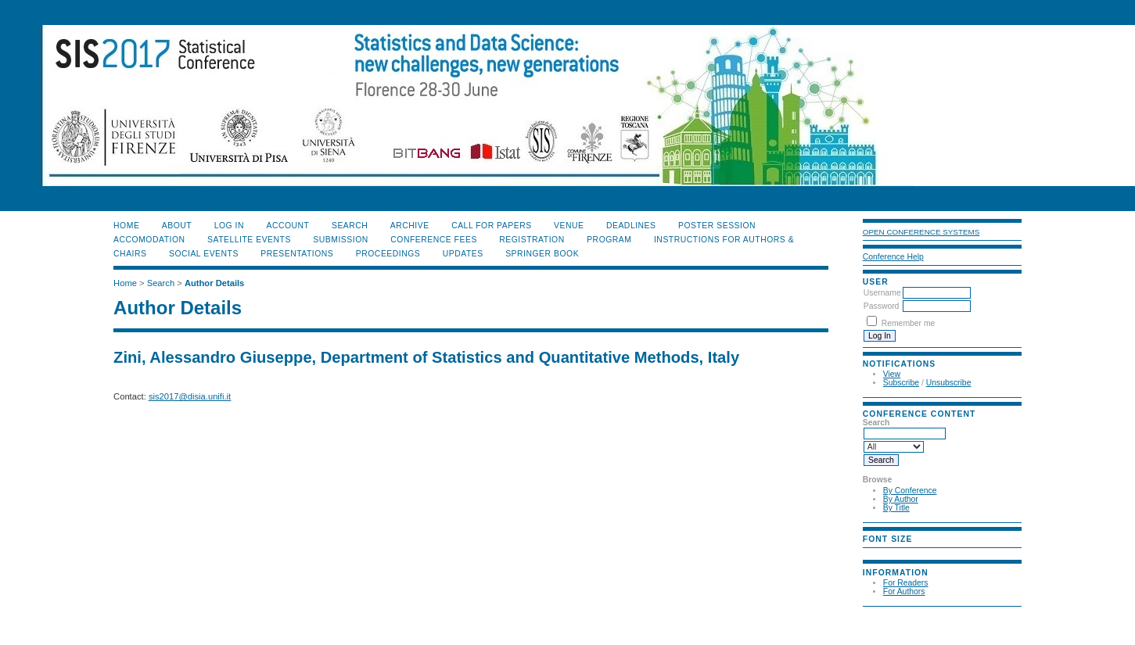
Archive (409, 225)
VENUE (569, 225)
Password (882, 306)
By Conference (910, 490)
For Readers (905, 583)
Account (287, 225)
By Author (900, 499)
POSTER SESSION (717, 225)
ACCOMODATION (149, 239)
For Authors (904, 591)
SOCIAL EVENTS (204, 253)
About (177, 225)
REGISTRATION (531, 239)
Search (350, 225)
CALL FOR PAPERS (491, 225)
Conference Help (893, 257)
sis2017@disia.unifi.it (190, 396)
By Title (896, 507)
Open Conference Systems (921, 232)
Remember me (909, 323)
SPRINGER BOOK (542, 253)
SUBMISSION (340, 239)
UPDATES (463, 253)
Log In (229, 225)
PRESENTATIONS (296, 253)
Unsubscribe (949, 382)
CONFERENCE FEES (433, 239)
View (891, 374)
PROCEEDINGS (388, 253)
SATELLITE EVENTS (249, 239)
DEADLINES (631, 225)
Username (882, 292)
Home (126, 225)
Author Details (214, 283)
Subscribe (901, 382)
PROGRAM (609, 239)
